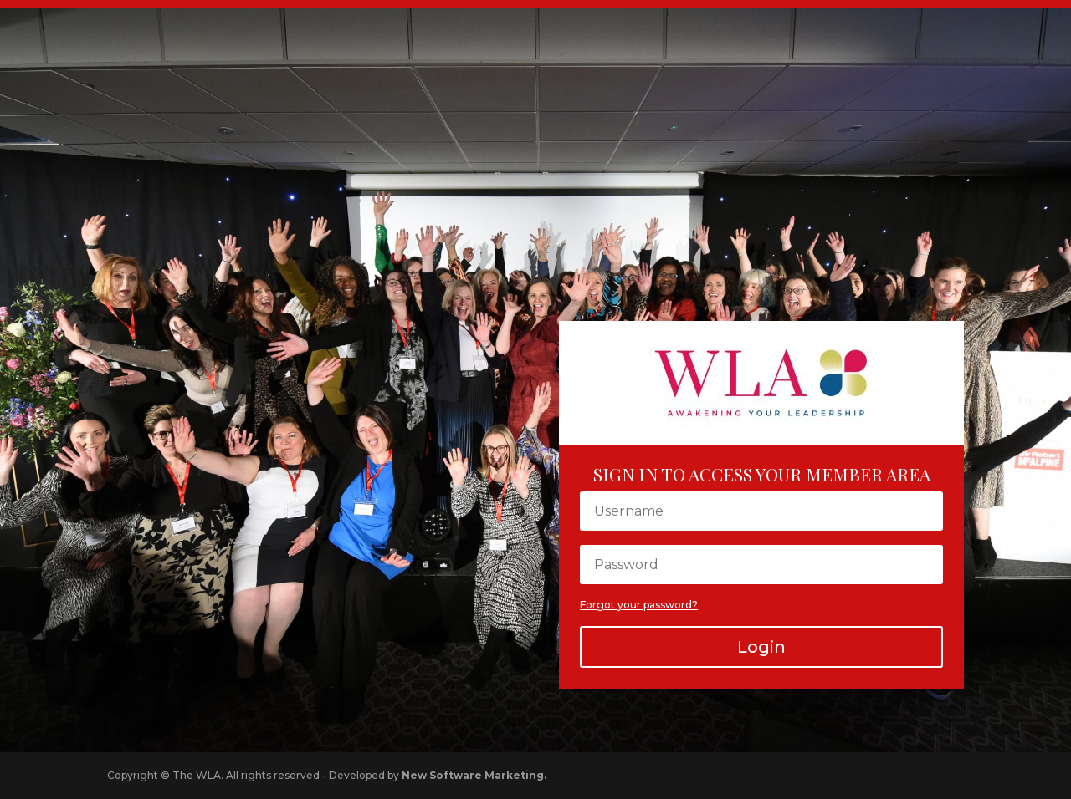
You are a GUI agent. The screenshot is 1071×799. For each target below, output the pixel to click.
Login (761, 647)
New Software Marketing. (474, 775)
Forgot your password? (639, 604)
